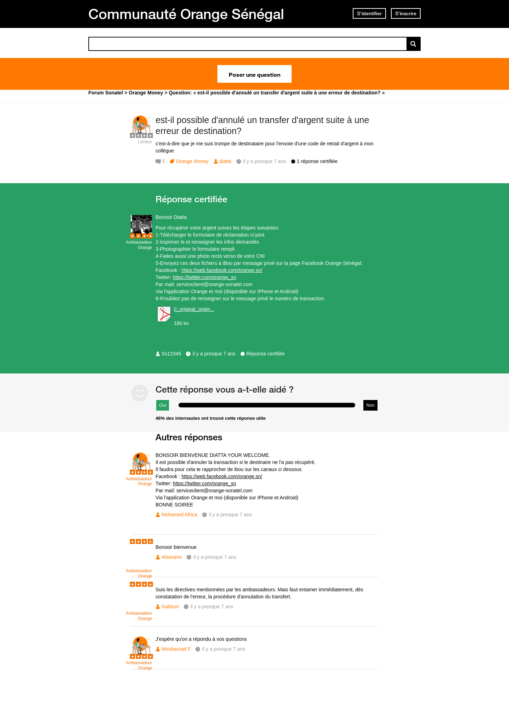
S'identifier (369, 13)
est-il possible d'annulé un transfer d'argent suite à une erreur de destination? (262, 125)
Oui (162, 405)
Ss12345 (171, 353)
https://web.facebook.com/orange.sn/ (221, 270)
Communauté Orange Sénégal (186, 14)
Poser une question (254, 74)
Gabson (170, 606)
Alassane (172, 557)
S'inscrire (405, 13)
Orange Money (192, 161)
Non (370, 405)
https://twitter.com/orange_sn (204, 277)
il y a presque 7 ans (214, 353)
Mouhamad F (176, 649)
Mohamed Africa (179, 514)
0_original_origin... (194, 309)
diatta (226, 161)
